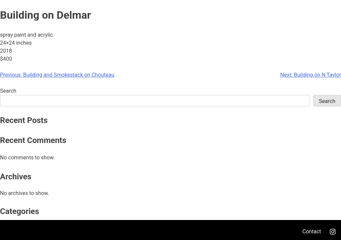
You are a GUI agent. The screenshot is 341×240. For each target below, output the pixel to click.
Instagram (333, 232)
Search (8, 91)
